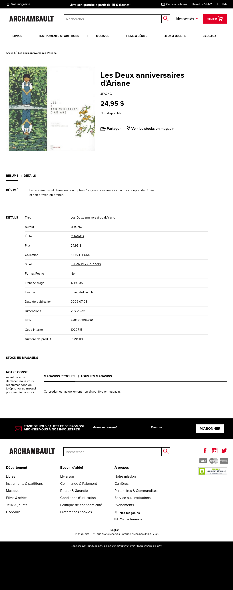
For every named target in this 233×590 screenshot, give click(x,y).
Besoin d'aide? (202, 4)
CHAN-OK (77, 236)
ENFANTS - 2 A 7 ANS (86, 264)
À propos (121, 467)
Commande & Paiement (78, 483)
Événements (124, 504)
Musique (102, 36)
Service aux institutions (132, 497)
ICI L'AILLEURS (80, 255)
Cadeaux (209, 36)
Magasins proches (59, 376)
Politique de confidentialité (81, 504)
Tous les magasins (96, 376)
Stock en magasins (22, 357)
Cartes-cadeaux (174, 4)
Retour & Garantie (74, 490)
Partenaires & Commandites (135, 490)
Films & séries (136, 36)
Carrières (121, 483)
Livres (17, 36)
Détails (30, 175)
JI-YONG (106, 93)
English (222, 4)
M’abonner (210, 428)
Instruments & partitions (59, 36)
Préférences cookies (76, 512)
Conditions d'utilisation (78, 497)
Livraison (67, 476)
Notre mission (125, 476)
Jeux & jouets (175, 36)
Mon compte (185, 18)
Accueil (10, 53)
